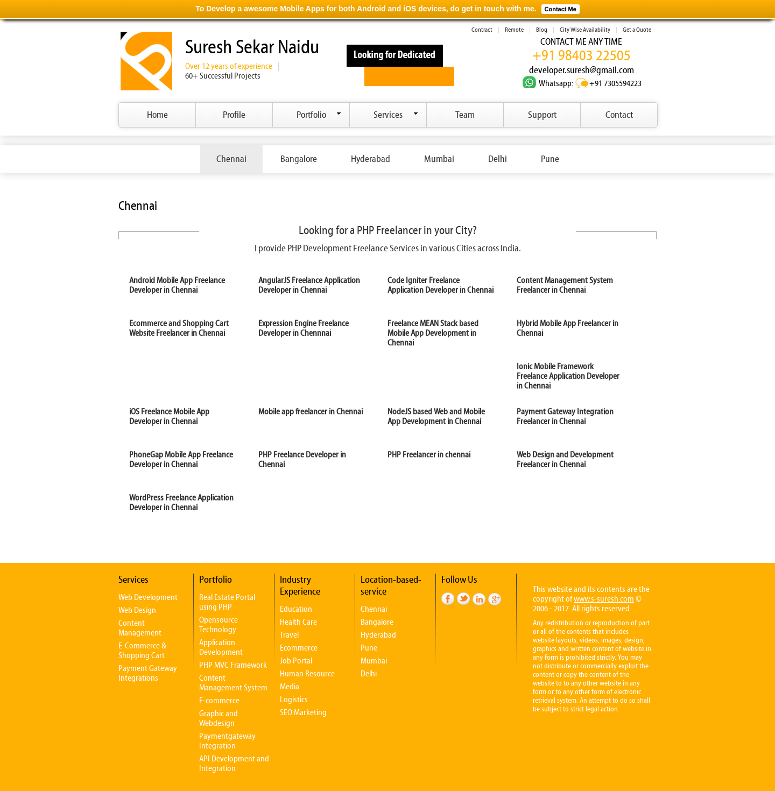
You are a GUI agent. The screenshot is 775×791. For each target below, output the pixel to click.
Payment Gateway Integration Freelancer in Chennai (565, 416)
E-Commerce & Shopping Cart (142, 650)
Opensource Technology (218, 624)
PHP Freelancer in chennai (429, 455)
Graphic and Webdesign (218, 718)
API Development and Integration (234, 763)
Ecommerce (299, 648)
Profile (234, 115)
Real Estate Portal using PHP (227, 602)
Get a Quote (637, 29)
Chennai (231, 159)
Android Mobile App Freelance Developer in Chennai (177, 285)
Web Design (137, 610)
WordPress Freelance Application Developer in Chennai (181, 502)
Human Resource (307, 674)
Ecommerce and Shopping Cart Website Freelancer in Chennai (179, 328)
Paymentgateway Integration (227, 741)
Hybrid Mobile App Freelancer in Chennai (567, 328)
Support (542, 115)
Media (289, 686)
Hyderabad (370, 159)
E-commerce (219, 700)
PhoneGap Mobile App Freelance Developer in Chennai (181, 459)
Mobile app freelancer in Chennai (310, 411)
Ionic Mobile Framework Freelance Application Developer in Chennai (568, 376)
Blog (541, 29)
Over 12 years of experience (228, 66)
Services (396, 115)
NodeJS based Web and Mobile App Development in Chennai (436, 416)
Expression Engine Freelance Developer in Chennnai (303, 328)
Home (157, 115)
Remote (514, 29)
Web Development (148, 597)
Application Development (221, 647)
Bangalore (298, 159)
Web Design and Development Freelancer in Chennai (565, 459)
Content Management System (233, 683)
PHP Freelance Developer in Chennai (302, 459)
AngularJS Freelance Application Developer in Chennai (309, 285)
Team (465, 115)
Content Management (139, 628)
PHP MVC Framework (233, 665)
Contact (619, 115)
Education (296, 609)
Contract (481, 29)
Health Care (298, 622)
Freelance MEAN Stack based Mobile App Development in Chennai (433, 333)
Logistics (294, 699)
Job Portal (296, 661)
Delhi (497, 159)
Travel (289, 635)
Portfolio (319, 115)
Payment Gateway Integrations (147, 673)
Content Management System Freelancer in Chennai (565, 285)
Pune (550, 159)
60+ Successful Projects (222, 76)
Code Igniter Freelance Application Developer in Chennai (441, 285)
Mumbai (439, 159)
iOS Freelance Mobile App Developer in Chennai (169, 416)
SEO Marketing (303, 712)
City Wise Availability (585, 29)
